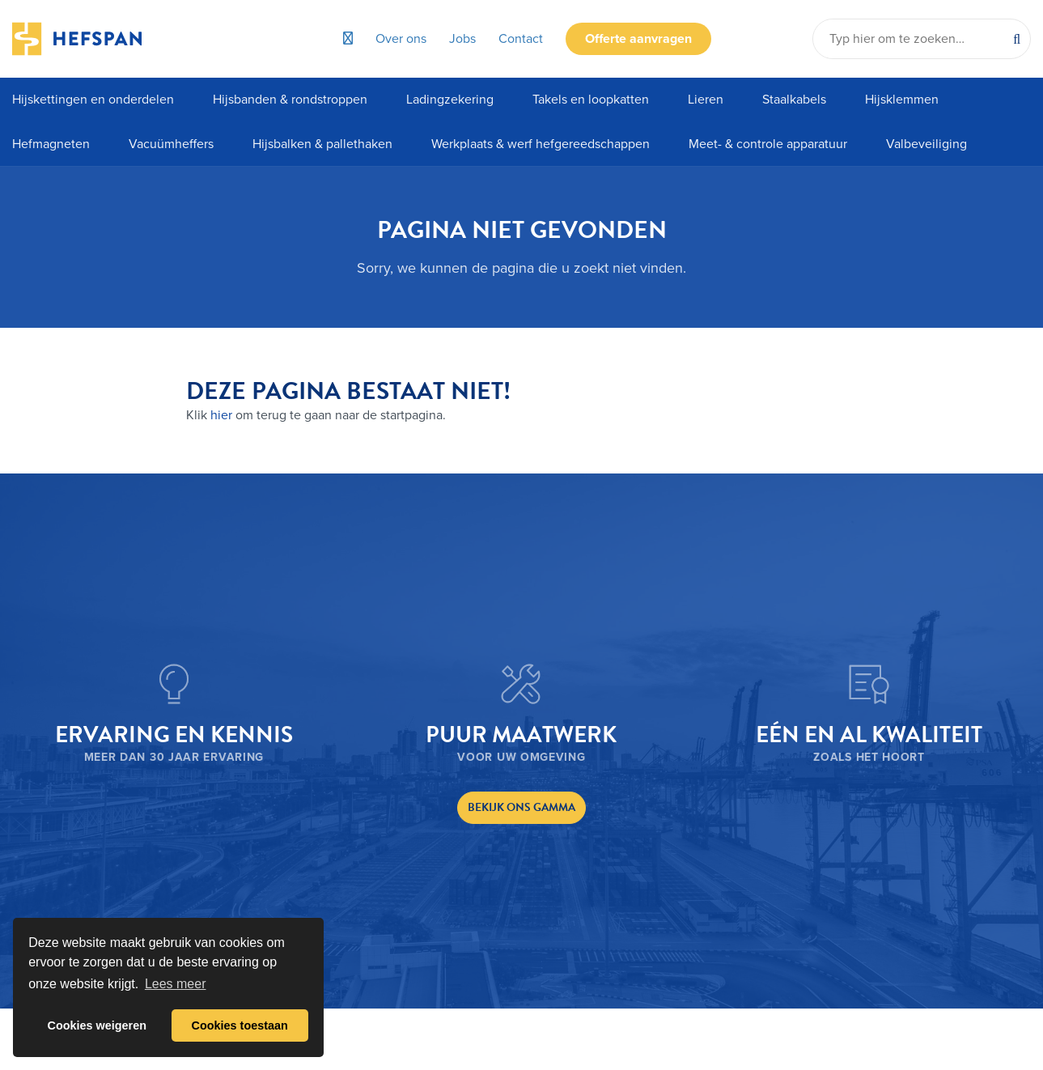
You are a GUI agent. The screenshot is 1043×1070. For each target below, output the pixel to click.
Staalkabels (794, 99)
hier (221, 415)
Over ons (400, 39)
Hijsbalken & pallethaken (322, 144)
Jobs (462, 39)
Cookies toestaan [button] (240, 1025)
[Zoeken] (1016, 38)
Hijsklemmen (902, 99)
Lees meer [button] (175, 984)
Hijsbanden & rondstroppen (290, 99)
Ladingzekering (450, 99)
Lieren (705, 99)
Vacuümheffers (171, 144)
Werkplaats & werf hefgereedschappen (540, 144)
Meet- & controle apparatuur (768, 144)
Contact (520, 39)
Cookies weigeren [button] (97, 1025)
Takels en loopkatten (590, 99)
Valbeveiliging (926, 144)
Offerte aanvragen (638, 39)
